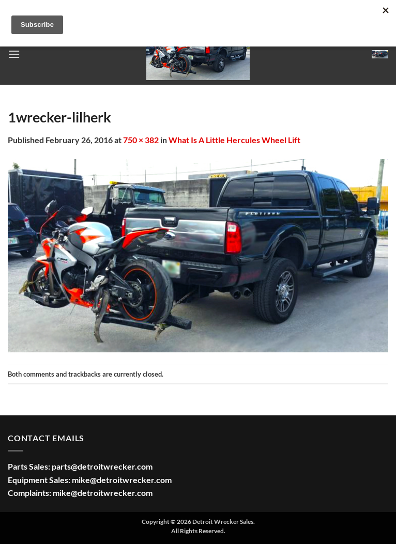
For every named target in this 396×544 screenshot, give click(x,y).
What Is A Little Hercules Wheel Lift (234, 140)
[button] (14, 54)
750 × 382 (141, 140)
